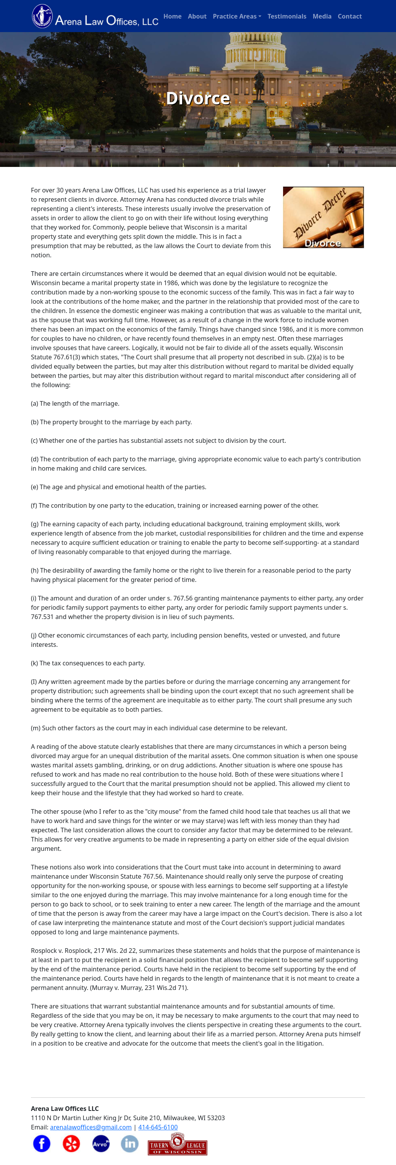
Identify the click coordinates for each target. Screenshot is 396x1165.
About (197, 16)
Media (321, 16)
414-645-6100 (158, 1127)
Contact (350, 16)
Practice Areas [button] (234, 16)
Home (172, 16)
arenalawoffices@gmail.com (91, 1127)
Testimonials (287, 16)
